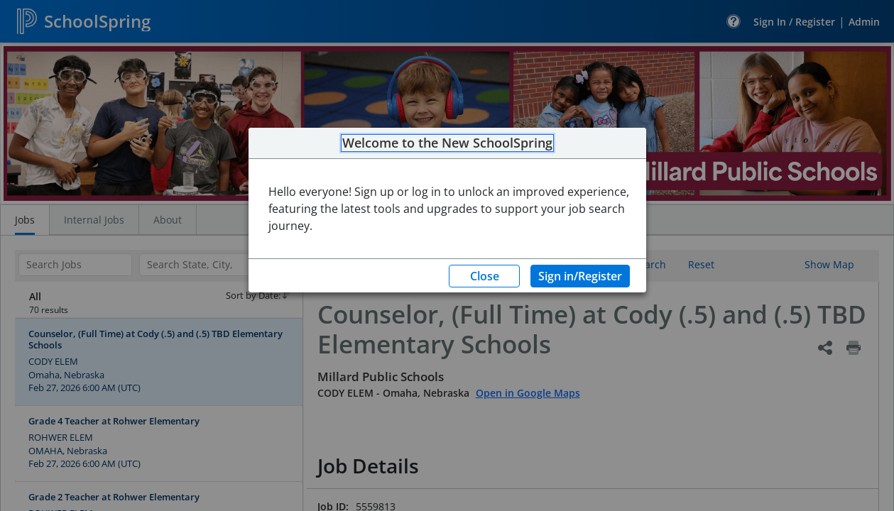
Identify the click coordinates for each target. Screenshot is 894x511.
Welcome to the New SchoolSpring (447, 143)
